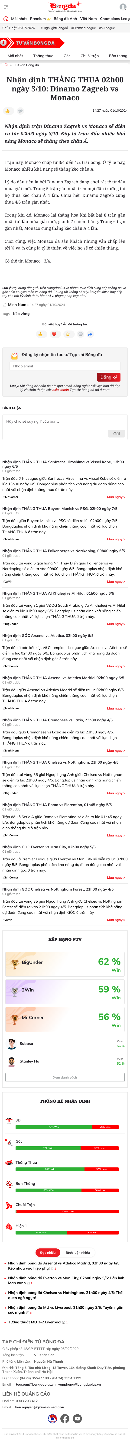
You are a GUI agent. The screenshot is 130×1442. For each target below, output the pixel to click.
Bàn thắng (115, 55)
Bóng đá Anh (65, 18)
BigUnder (32, 962)
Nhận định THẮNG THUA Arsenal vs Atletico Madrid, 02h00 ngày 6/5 (63, 678)
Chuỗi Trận (25, 1204)
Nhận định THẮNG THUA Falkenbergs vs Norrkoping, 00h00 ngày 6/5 (63, 551)
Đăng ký (109, 377)
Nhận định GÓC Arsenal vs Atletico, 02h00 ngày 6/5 (48, 635)
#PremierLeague (83, 28)
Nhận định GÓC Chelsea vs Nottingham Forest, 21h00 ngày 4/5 (58, 889)
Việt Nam (88, 18)
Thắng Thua (26, 1162)
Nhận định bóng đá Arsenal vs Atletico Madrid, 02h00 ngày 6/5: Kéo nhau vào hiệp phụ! (64, 1266)
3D (18, 1120)
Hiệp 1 (21, 1225)
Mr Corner (33, 1017)
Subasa (26, 1043)
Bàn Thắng (25, 1183)
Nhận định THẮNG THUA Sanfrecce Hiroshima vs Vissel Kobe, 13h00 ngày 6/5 (63, 464)
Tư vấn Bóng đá (27, 65)
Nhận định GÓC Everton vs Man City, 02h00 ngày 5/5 (49, 847)
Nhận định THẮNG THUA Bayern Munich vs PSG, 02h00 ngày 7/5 (59, 508)
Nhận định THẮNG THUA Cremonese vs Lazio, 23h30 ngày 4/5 (57, 720)
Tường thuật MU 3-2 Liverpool (38, 1322)
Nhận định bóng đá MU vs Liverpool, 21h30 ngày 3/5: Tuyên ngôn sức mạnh (65, 1310)
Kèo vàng (21, 313)
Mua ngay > (116, 497)
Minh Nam (17, 304)
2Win (28, 990)
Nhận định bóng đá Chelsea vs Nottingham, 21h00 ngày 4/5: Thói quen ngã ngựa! (66, 1295)
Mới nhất (19, 18)
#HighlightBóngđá (54, 28)
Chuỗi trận (87, 55)
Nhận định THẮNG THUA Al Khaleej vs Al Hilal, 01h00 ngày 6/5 (58, 593)
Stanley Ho (29, 1061)
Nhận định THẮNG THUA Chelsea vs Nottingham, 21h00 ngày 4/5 (60, 762)
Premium (40, 18)
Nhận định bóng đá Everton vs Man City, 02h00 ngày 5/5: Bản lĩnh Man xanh (66, 1281)
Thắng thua (40, 55)
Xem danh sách (65, 1077)
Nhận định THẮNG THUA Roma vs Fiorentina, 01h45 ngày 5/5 (57, 805)
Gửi (116, 433)
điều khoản (60, 390)
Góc (64, 55)
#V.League (107, 28)
